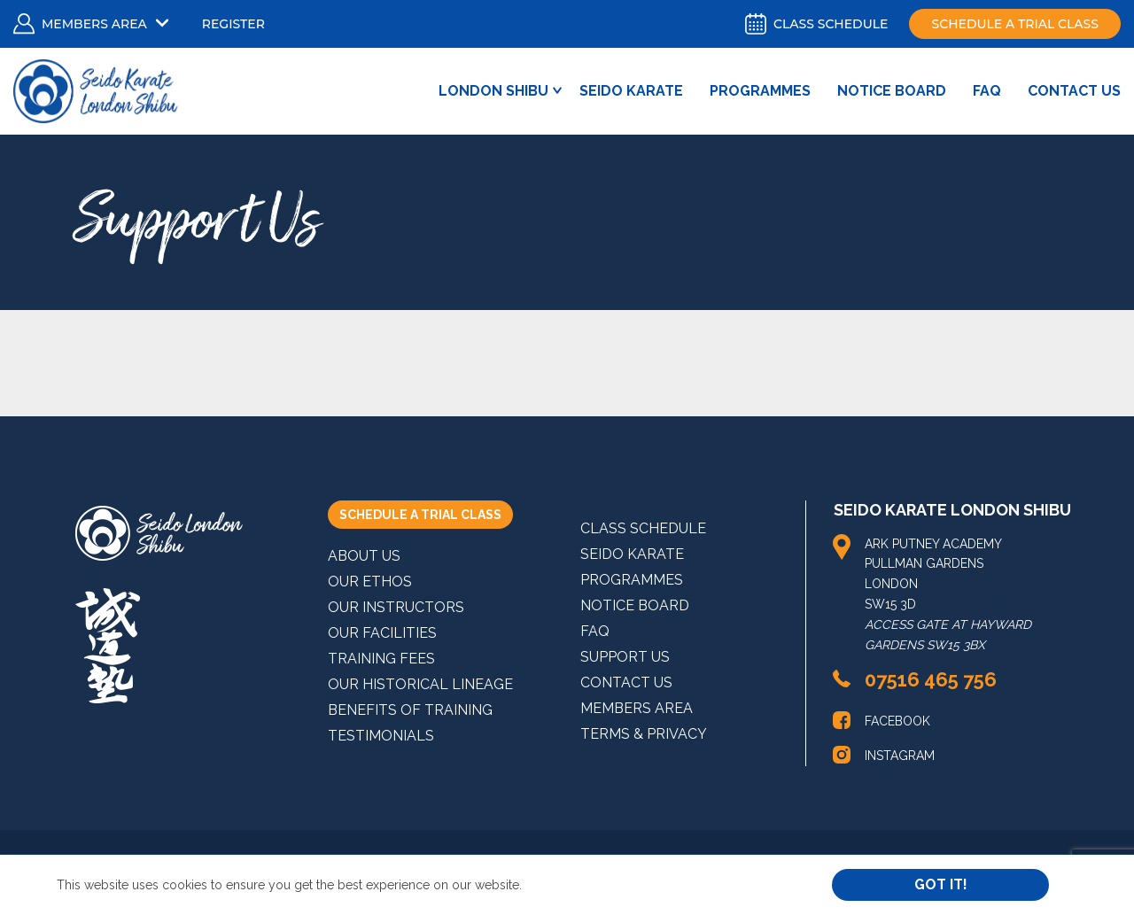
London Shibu (493, 90)
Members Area (94, 23)
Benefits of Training (410, 710)
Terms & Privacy (643, 733)
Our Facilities (382, 632)
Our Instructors (396, 607)
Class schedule (816, 24)
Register (233, 24)
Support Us (625, 656)
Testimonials (381, 735)
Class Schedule (643, 528)
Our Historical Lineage (420, 684)
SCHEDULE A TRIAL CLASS (420, 515)
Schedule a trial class (1015, 24)
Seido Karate (631, 90)
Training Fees (381, 658)
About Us (364, 555)
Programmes (760, 90)
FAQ (987, 90)
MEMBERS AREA (636, 708)
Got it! (940, 884)
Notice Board (891, 90)
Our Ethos (370, 581)
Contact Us (1074, 90)
